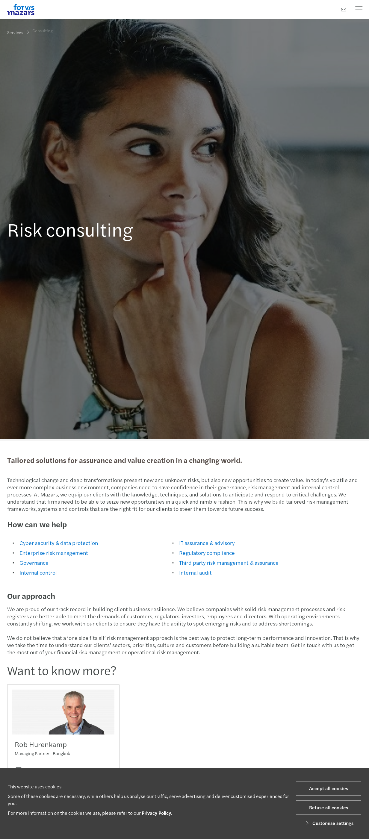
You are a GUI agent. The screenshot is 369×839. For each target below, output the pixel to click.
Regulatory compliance (206, 552)
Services (15, 32)
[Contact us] (343, 9)
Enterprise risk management (53, 552)
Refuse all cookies (328, 807)
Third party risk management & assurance (228, 562)
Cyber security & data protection (58, 542)
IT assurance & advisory (206, 542)
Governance (33, 562)
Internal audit (195, 572)
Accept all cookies (328, 788)
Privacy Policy (156, 812)
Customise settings (328, 823)
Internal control (37, 572)
